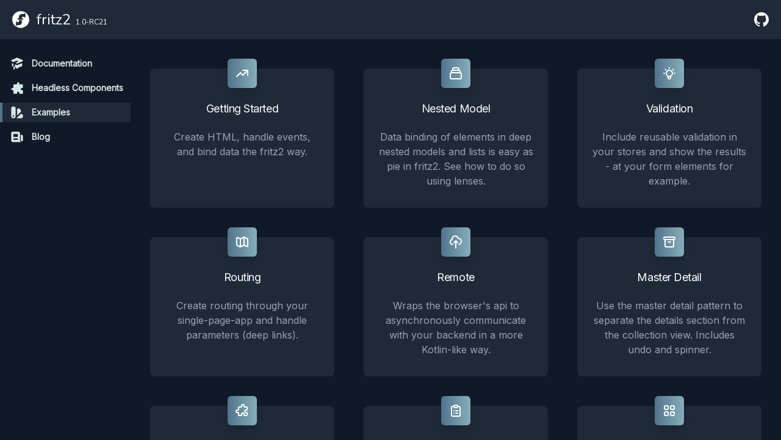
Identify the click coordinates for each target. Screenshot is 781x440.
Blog (30, 137)
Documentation (51, 63)
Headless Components (66, 88)
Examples (40, 112)
